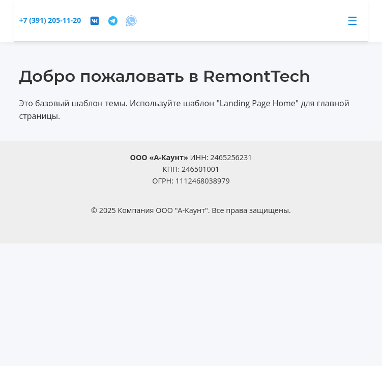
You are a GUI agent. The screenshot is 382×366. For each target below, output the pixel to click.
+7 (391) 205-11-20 (50, 20)
